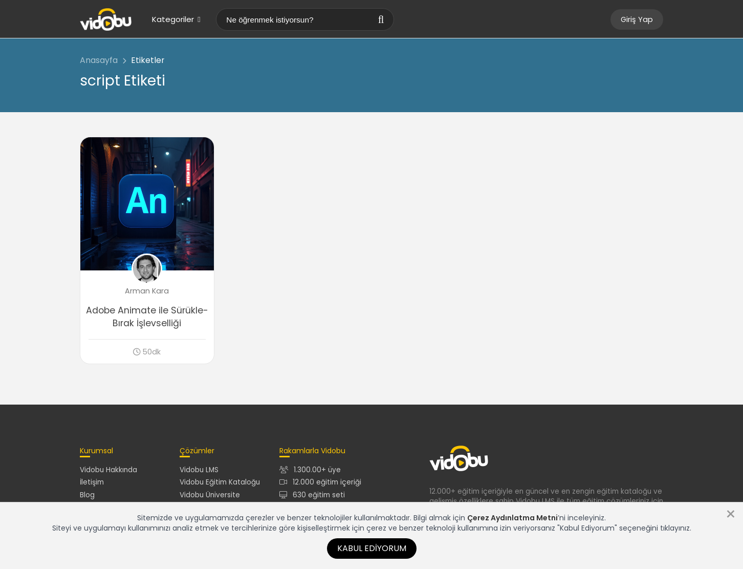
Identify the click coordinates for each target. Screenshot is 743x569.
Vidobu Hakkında (108, 470)
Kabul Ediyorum (371, 548)
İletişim (92, 482)
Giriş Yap (637, 19)
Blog (87, 495)
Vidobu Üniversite (210, 495)
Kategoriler (176, 19)
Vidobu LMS (199, 470)
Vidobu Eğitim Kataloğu (220, 482)
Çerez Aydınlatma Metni (512, 518)
